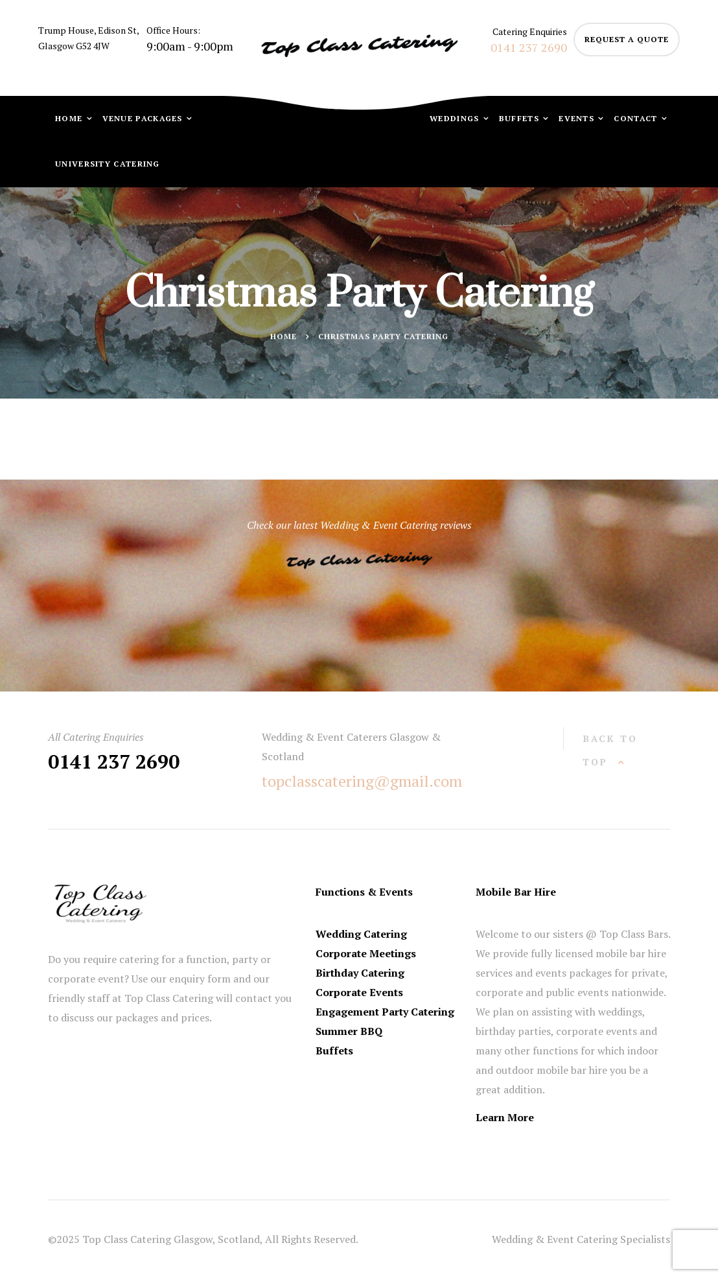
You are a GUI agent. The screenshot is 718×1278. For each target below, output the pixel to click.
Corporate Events (359, 992)
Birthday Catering (360, 973)
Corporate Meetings (366, 953)
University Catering (107, 163)
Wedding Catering (361, 934)
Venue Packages (144, 118)
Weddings (456, 118)
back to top (610, 750)
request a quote (627, 39)
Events (578, 118)
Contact (637, 118)
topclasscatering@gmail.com (362, 781)
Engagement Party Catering (385, 1012)
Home (70, 118)
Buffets (520, 118)
